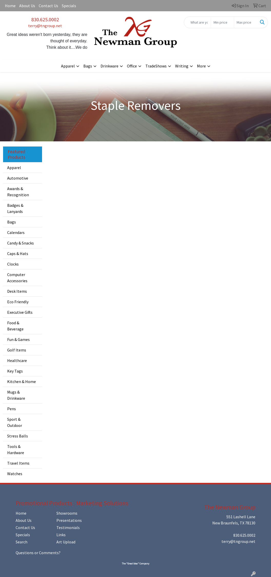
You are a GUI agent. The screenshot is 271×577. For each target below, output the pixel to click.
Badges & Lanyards (15, 208)
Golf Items (16, 350)
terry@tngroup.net (45, 25)
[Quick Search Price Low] (222, 22)
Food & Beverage (15, 325)
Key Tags (15, 371)
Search (21, 541)
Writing (181, 66)
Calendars (16, 232)
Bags (87, 66)
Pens (11, 408)
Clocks (13, 264)
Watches (14, 473)
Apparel (68, 66)
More (201, 66)
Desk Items (17, 291)
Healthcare (17, 360)
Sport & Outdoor (14, 422)
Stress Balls (17, 435)
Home (10, 5)
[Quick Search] (197, 22)
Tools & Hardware (15, 449)
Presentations (69, 520)
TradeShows (156, 66)
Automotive (17, 178)
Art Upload (65, 541)
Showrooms (66, 513)
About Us (27, 5)
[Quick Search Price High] (245, 22)
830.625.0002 (45, 19)
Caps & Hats (17, 253)
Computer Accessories (17, 277)
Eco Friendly (17, 301)
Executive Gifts (20, 312)
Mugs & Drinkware (16, 395)
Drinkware (109, 66)
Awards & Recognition (18, 191)
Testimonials (68, 527)
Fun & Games (18, 339)
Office (132, 66)
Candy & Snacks (20, 243)
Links (61, 534)
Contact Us (48, 5)
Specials (69, 5)
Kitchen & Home (21, 381)
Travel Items (18, 463)
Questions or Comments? (38, 552)
